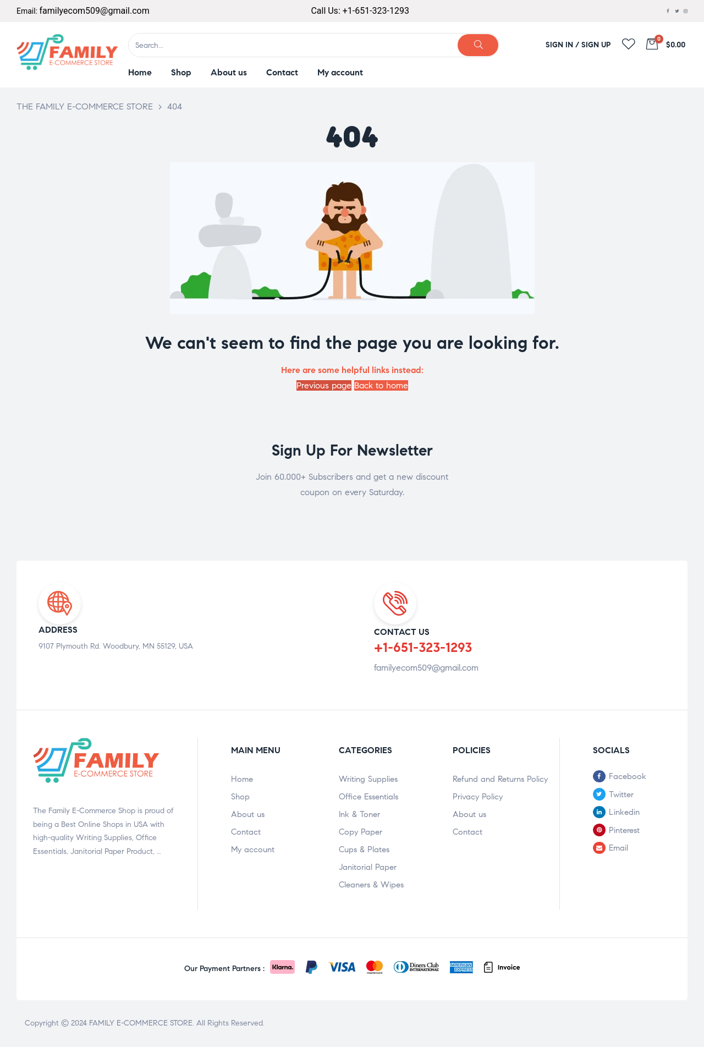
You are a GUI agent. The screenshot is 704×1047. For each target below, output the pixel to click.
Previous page (323, 385)
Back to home (381, 385)
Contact (246, 832)
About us (248, 814)
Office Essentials (368, 797)
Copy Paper (360, 832)
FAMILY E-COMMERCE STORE (141, 1023)
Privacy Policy (478, 797)
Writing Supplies (368, 779)
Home (242, 779)
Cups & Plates (364, 849)
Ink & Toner (359, 814)
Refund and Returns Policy (500, 779)
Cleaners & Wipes (371, 885)
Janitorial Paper (368, 867)
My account (252, 849)
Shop (240, 797)
